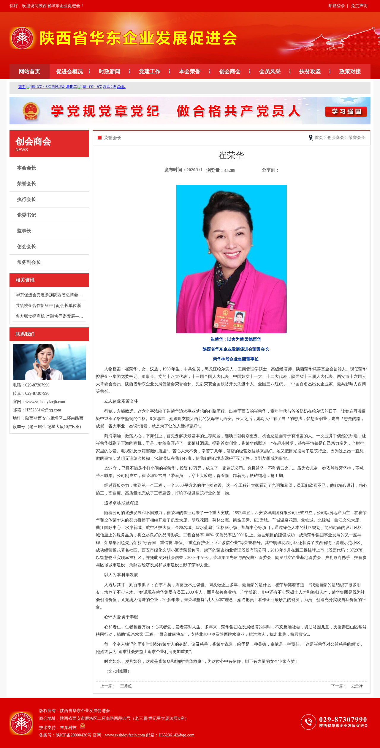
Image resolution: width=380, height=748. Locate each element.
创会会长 (50, 246)
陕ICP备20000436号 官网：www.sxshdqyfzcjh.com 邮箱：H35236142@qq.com (125, 735)
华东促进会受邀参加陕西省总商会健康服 (51, 295)
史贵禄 (357, 686)
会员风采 (270, 72)
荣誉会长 (50, 183)
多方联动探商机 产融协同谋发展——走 (51, 316)
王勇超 (126, 686)
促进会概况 (69, 72)
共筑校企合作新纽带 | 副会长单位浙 (48, 305)
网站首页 (29, 72)
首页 (319, 137)
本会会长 (50, 168)
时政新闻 (109, 72)
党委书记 (50, 215)
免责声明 (359, 6)
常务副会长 (50, 262)
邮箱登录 (336, 6)
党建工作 (149, 72)
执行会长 (50, 199)
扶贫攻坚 (310, 72)
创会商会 (229, 72)
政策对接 (350, 72)
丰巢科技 (68, 727)
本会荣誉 (189, 72)
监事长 (50, 230)
